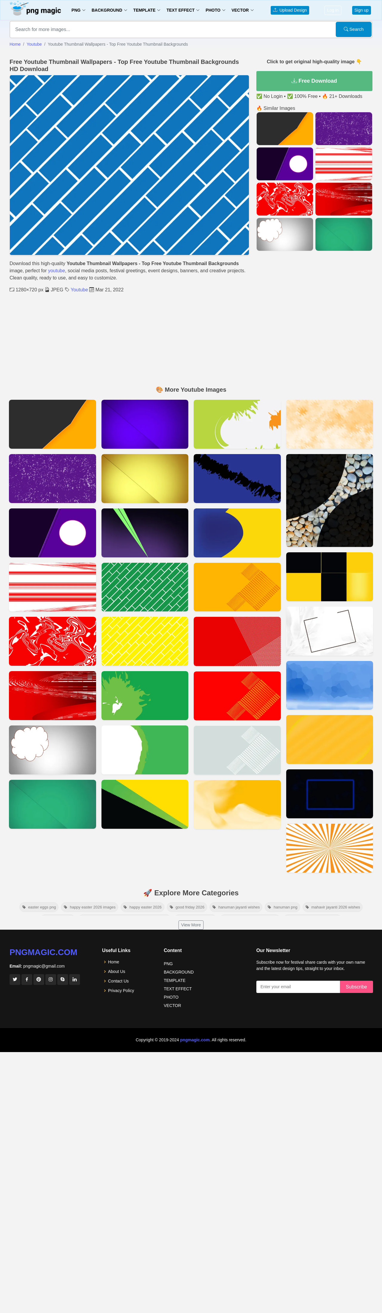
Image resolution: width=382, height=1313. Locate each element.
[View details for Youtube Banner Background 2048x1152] (329, 685)
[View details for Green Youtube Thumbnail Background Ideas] (145, 695)
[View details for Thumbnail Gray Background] (237, 750)
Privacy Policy (121, 990)
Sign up (362, 10)
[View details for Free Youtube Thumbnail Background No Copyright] (145, 804)
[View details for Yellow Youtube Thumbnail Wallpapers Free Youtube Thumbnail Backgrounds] (145, 641)
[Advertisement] (191, 338)
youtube (56, 270)
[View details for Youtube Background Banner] (329, 739)
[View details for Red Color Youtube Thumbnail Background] (237, 641)
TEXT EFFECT (178, 989)
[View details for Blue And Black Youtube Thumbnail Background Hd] (237, 478)
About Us (116, 971)
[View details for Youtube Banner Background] (329, 793)
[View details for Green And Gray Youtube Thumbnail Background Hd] (237, 424)
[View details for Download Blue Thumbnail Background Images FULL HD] (145, 424)
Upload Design (290, 10)
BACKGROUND (179, 972)
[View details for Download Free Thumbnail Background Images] (145, 532)
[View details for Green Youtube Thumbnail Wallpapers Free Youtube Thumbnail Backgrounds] (145, 587)
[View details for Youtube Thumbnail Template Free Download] (329, 848)
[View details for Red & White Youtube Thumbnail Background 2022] (52, 641)
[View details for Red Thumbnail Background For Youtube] (237, 695)
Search (354, 29)
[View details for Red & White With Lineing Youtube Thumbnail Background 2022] (52, 587)
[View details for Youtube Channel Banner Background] (329, 576)
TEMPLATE (175, 980)
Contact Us (118, 981)
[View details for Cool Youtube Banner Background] (329, 424)
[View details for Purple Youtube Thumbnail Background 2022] (52, 532)
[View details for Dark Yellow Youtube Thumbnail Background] (237, 587)
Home (15, 44)
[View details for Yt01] (52, 424)
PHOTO (171, 997)
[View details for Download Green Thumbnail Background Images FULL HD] (52, 804)
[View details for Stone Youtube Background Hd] (329, 500)
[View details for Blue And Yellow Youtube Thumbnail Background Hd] (237, 532)
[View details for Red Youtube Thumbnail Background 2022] (52, 695)
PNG (168, 964)
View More (191, 925)
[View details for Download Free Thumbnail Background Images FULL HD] (145, 478)
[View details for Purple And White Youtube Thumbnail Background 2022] (52, 478)
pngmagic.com (43, 952)
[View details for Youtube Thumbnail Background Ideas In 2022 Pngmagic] (145, 749)
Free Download (314, 81)
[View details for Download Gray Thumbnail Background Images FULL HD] (52, 749)
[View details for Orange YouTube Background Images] (237, 804)
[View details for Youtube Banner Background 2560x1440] (329, 631)
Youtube (34, 44)
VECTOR (172, 1005)
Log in (332, 10)
